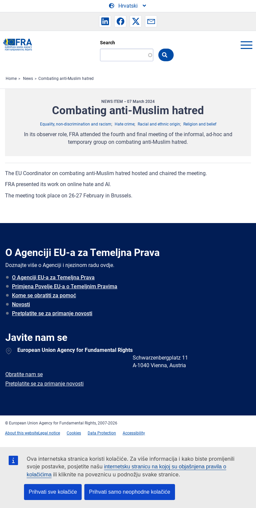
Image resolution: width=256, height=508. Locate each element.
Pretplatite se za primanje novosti (52, 313)
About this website (21, 433)
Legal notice (49, 433)
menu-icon (246, 45)
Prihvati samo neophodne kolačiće (129, 492)
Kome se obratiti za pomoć (44, 295)
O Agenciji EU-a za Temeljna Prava (53, 277)
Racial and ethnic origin (159, 124)
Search (107, 42)
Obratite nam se (24, 374)
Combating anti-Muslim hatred (66, 78)
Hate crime (124, 124)
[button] (105, 21)
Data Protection (102, 433)
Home (11, 78)
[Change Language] (128, 6)
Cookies (74, 433)
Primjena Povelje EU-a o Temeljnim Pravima (64, 286)
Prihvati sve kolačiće (53, 492)
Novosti (21, 304)
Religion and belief (199, 124)
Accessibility (134, 433)
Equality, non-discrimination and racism (75, 124)
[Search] (126, 55)
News (28, 78)
